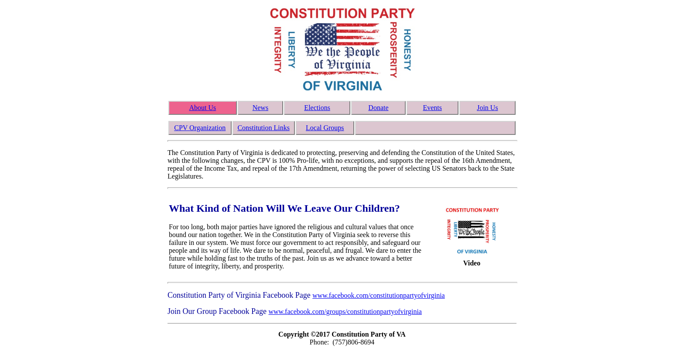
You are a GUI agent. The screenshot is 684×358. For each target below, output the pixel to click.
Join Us (487, 107)
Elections (317, 107)
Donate (378, 107)
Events (432, 107)
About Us (202, 107)
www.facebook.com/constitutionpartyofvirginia (378, 295)
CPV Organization (200, 127)
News (260, 107)
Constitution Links (263, 127)
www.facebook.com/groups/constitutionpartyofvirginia (344, 311)
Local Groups (325, 127)
